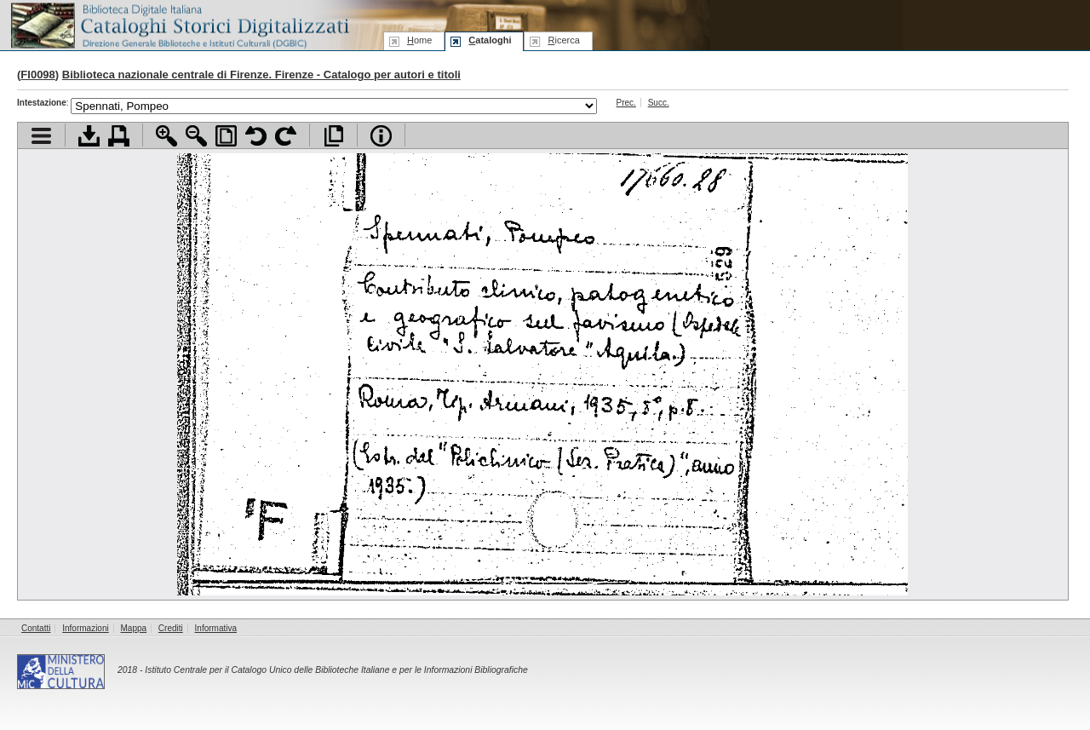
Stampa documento (118, 136)
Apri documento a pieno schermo (333, 136)
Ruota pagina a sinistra (256, 136)
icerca (563, 40)
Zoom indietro (196, 136)
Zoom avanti (166, 136)
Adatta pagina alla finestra (226, 136)
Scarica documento (89, 136)
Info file (381, 136)
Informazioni (85, 628)
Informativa (216, 628)
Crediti (170, 628)
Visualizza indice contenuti (41, 136)
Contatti (35, 628)
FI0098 (37, 74)
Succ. (658, 102)
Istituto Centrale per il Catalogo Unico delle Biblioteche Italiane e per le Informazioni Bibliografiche (336, 670)
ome (419, 40)
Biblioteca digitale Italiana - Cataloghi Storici (179, 24)
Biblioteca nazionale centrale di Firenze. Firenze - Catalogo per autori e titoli (261, 74)
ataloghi (489, 40)
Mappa (134, 628)
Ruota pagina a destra (285, 136)
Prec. (626, 102)
